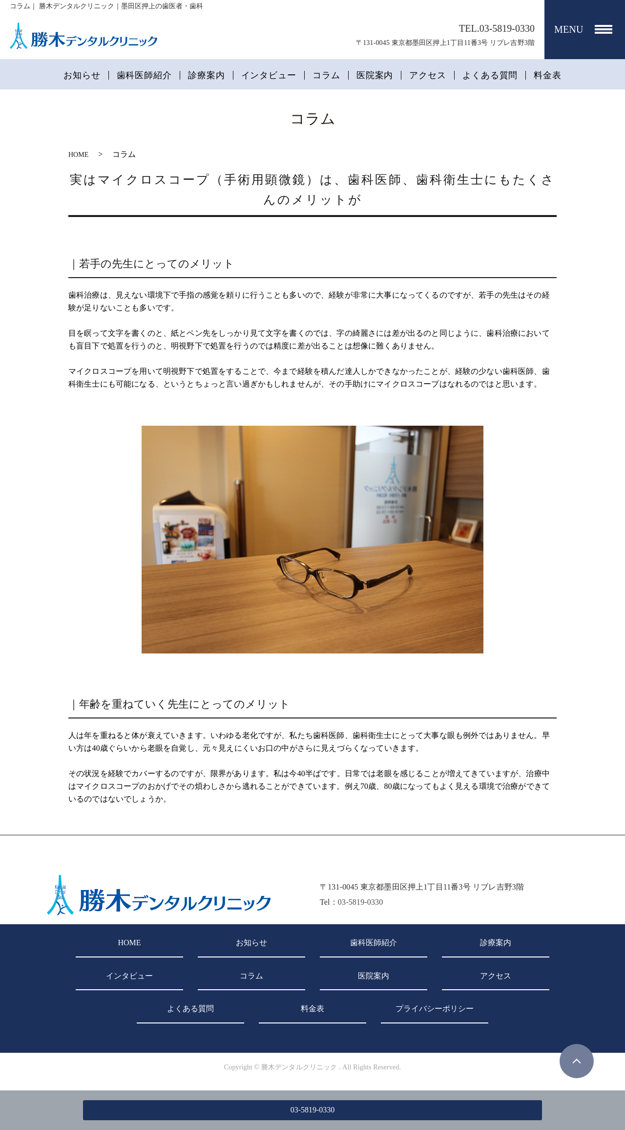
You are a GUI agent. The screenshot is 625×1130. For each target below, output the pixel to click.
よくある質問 (490, 75)
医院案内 (375, 75)
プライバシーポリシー (435, 1008)
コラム (326, 75)
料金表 (548, 75)
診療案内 (206, 75)
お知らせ (82, 75)
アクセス (427, 75)
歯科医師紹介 (144, 75)
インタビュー (268, 75)
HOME (78, 154)
